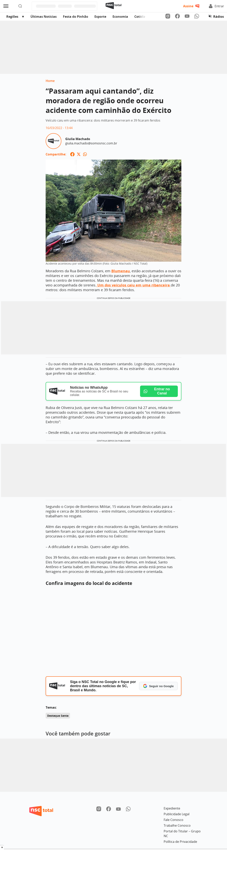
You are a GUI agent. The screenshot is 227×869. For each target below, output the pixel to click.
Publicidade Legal (176, 814)
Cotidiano (142, 16)
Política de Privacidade (180, 841)
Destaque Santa (57, 716)
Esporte (100, 16)
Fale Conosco (173, 820)
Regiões (12, 16)
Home (50, 81)
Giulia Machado (77, 139)
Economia (120, 16)
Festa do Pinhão (75, 16)
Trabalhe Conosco (177, 825)
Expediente (172, 808)
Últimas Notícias (43, 16)
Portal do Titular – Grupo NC (182, 833)
